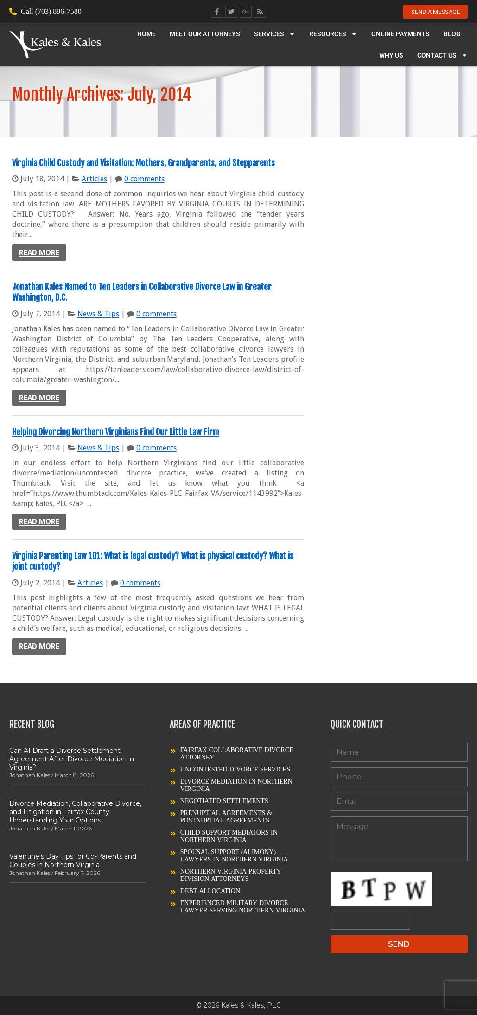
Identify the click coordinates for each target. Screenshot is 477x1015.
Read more (39, 252)
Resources (333, 35)
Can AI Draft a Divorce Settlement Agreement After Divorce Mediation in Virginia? (71, 758)
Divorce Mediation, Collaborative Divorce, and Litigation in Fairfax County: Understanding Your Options (75, 811)
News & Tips (98, 313)
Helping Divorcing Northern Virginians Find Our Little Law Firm (115, 432)
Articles (94, 178)
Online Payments (400, 35)
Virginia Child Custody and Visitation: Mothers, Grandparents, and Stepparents (143, 163)
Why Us (391, 56)
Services (274, 35)
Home (146, 35)
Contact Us (442, 56)
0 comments (144, 178)
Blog (452, 35)
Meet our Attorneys (205, 35)
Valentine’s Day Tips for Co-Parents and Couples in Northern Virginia (72, 860)
